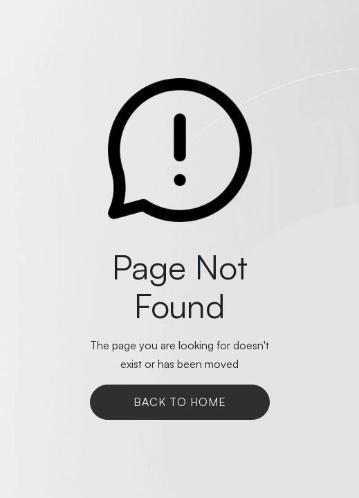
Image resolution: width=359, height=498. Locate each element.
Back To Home (180, 402)
